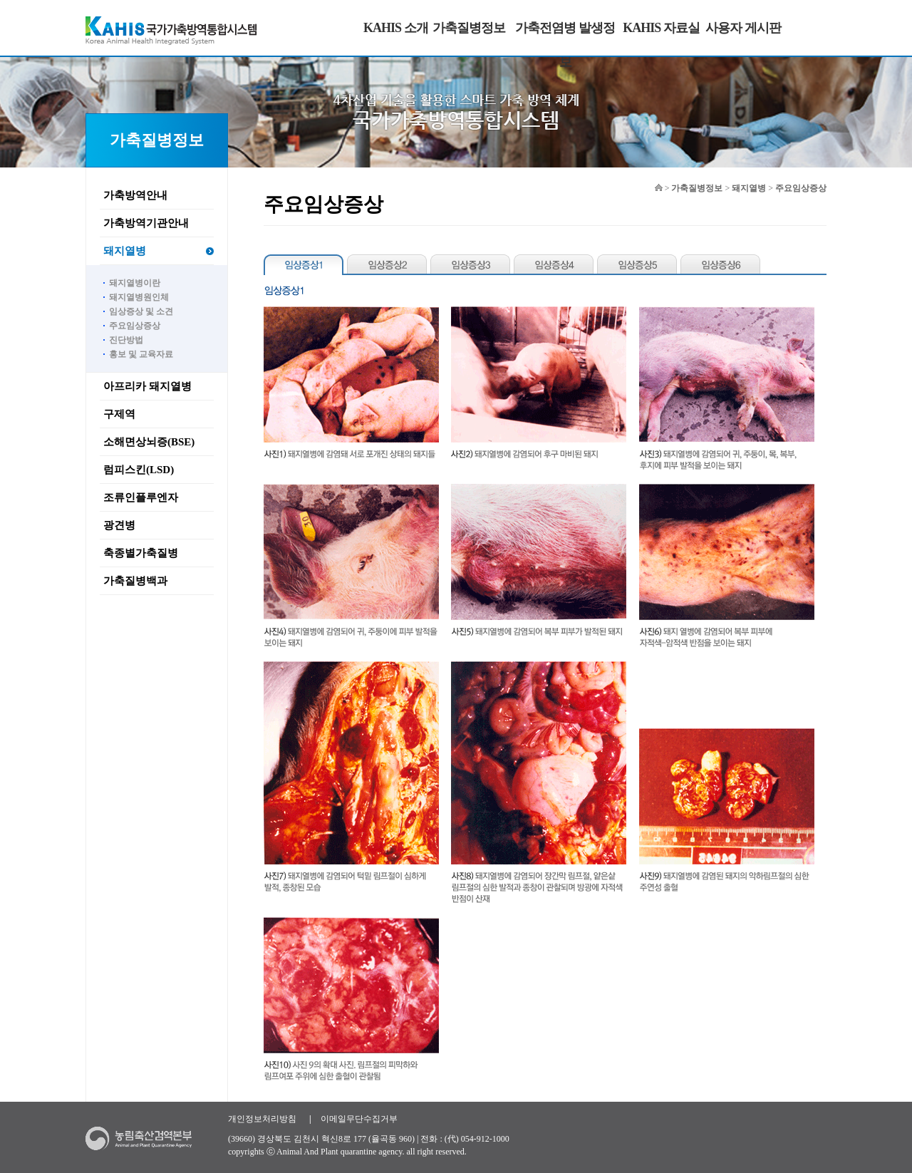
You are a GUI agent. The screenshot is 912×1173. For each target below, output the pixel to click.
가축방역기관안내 (146, 223)
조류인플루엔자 (140, 497)
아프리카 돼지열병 (147, 386)
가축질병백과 (135, 580)
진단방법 (126, 340)
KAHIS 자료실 (661, 28)
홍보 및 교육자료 (141, 354)
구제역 (119, 414)
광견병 (119, 525)
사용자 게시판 (743, 28)
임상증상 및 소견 (141, 311)
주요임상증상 (134, 326)
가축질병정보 (468, 28)
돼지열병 (124, 251)
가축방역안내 (135, 195)
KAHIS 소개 (395, 28)
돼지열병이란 (134, 283)
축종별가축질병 (140, 553)
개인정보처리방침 (262, 1119)
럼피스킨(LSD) (138, 469)
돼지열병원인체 (139, 297)
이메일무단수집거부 (359, 1119)
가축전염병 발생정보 (565, 45)
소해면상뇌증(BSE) (149, 442)
